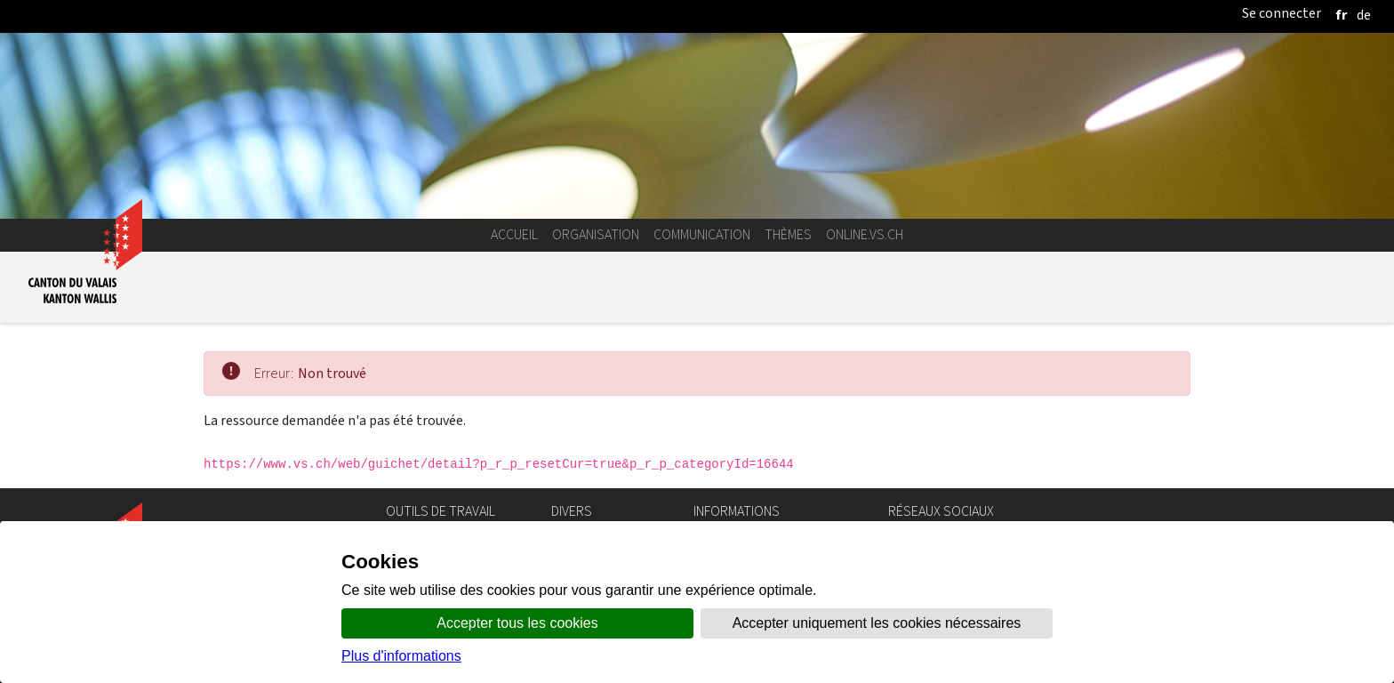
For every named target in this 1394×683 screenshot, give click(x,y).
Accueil (514, 234)
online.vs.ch (864, 234)
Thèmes (788, 234)
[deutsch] (1364, 14)
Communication (701, 234)
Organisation (595, 234)
